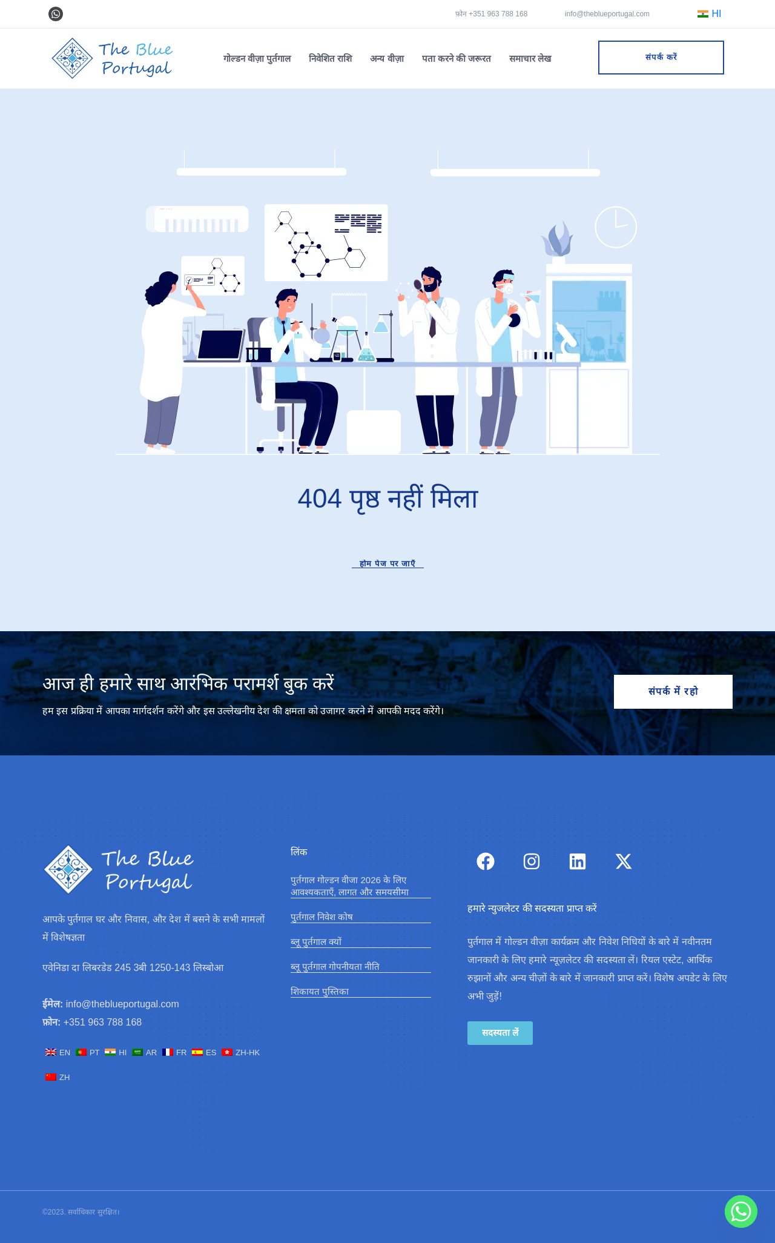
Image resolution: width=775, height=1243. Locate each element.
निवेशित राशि (330, 58)
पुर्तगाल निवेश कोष (322, 917)
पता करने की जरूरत (457, 58)
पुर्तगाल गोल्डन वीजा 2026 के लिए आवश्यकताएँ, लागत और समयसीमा (350, 886)
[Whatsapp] (741, 1211)
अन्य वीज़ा (386, 58)
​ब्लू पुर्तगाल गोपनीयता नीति (335, 966)
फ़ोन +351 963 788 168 (491, 14)
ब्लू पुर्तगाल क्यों (316, 941)
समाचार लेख (530, 58)
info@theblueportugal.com (606, 14)
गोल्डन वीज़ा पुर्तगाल (257, 58)
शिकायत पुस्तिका (320, 991)
